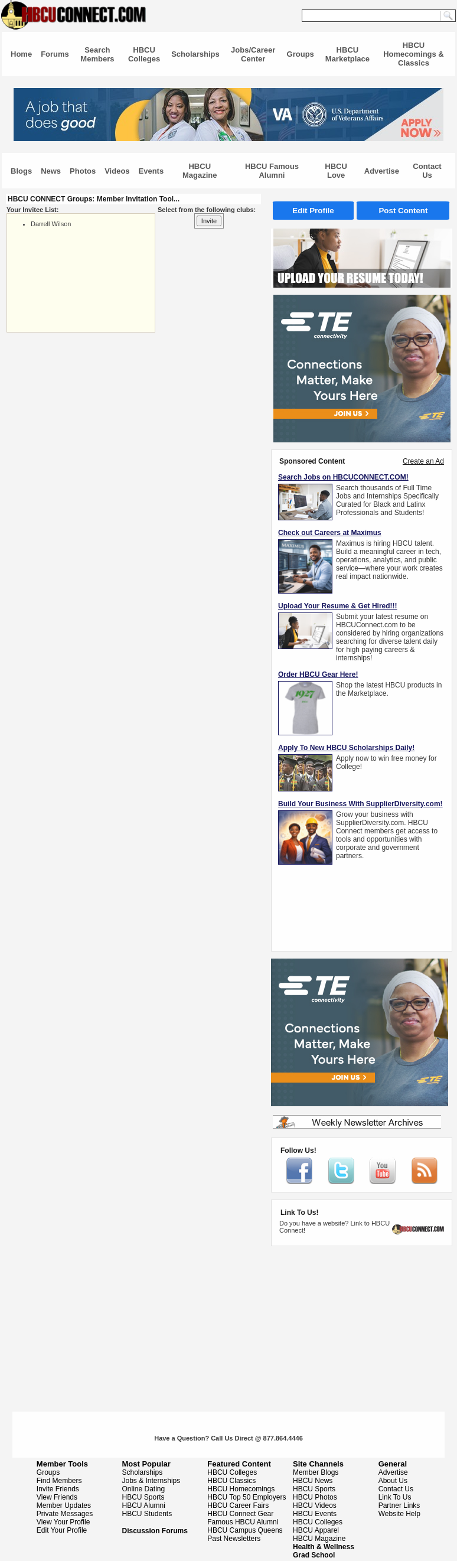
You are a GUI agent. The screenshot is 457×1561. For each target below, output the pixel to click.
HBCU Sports (143, 1497)
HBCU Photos (315, 1497)
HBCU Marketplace (347, 54)
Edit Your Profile (62, 1530)
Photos (83, 171)
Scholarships (195, 54)
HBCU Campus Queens (244, 1530)
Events (151, 171)
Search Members (97, 54)
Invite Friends (58, 1489)
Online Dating (143, 1489)
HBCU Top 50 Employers (246, 1497)
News (51, 171)
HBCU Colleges (144, 54)
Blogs (21, 171)
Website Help (399, 1514)
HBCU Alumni (143, 1505)
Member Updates (64, 1505)
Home (21, 54)
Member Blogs (315, 1472)
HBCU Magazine (199, 171)
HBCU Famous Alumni (272, 171)
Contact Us (427, 171)
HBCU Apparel (316, 1530)
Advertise (381, 171)
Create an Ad (423, 461)
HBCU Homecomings (241, 1489)
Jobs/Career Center (253, 54)
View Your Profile (63, 1522)
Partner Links (399, 1505)
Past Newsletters (233, 1538)
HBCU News (312, 1481)
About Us (392, 1481)
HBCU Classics (231, 1481)
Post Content (402, 210)
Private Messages (65, 1514)
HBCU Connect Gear (240, 1514)
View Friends (57, 1497)
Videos (117, 171)
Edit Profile (313, 210)
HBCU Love (336, 171)
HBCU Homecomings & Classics (413, 54)
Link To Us (395, 1497)
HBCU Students (147, 1514)
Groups (300, 54)
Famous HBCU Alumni (242, 1522)
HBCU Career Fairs (238, 1505)
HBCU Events (315, 1514)
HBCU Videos (315, 1505)
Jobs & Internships (151, 1481)
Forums (55, 54)
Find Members (59, 1481)
